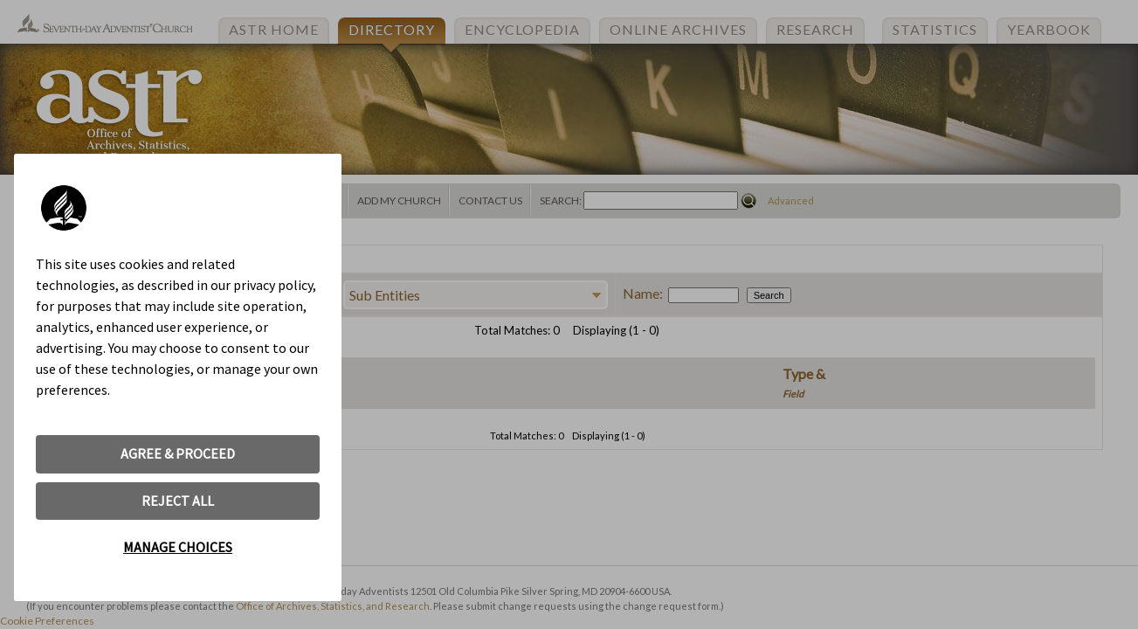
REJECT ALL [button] (177, 500)
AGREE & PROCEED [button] (178, 453)
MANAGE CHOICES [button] (177, 547)
